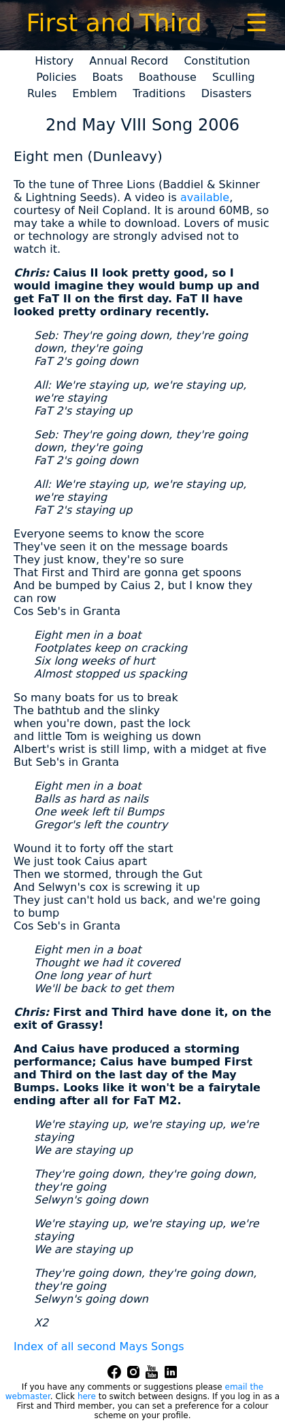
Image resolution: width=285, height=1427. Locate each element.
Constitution (217, 60)
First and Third (113, 23)
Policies (56, 77)
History (54, 60)
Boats (108, 77)
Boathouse (168, 77)
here (87, 1396)
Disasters (226, 93)
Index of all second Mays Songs (99, 1346)
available (204, 197)
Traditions (159, 93)
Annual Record (128, 60)
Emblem (94, 93)
